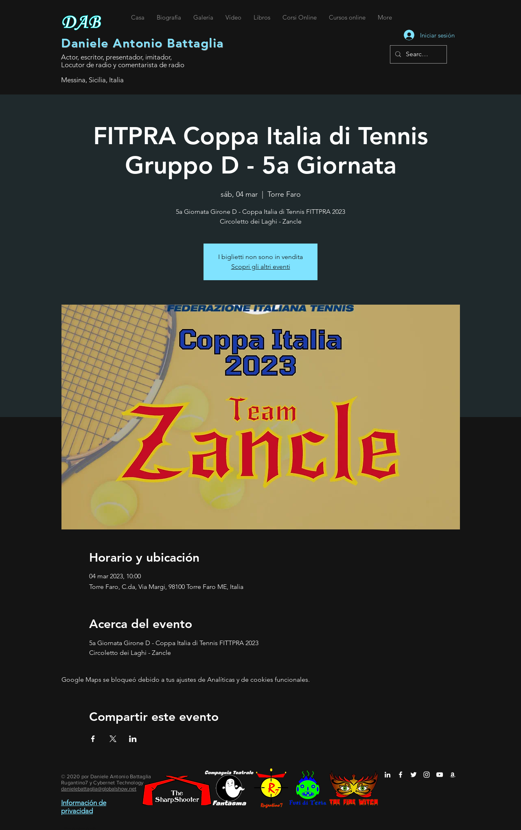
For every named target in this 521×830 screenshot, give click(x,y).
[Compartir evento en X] (113, 739)
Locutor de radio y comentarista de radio (122, 65)
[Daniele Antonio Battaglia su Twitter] (413, 775)
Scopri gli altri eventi (260, 266)
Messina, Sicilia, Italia (92, 80)
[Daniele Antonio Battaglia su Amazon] (453, 775)
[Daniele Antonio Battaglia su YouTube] (440, 775)
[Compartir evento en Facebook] (93, 739)
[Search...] (417, 54)
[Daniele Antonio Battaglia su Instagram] (426, 775)
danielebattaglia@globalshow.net (98, 789)
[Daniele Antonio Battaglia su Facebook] (400, 775)
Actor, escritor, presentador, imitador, (116, 57)
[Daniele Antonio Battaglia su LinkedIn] (387, 775)
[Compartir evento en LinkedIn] (133, 739)
